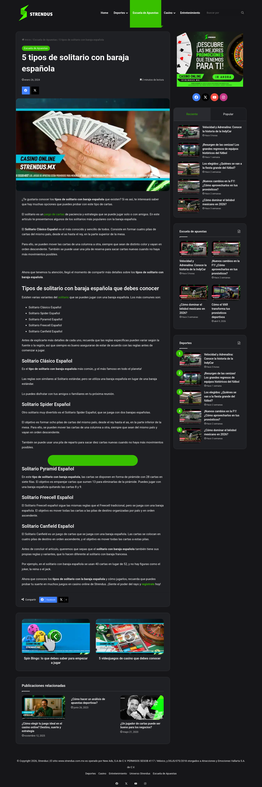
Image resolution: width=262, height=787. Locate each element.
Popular (228, 114)
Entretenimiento (190, 12)
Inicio (26, 39)
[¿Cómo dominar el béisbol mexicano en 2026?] (190, 210)
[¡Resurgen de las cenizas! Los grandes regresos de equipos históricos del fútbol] (190, 153)
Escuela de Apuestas (145, 12)
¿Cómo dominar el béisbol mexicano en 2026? (192, 315)
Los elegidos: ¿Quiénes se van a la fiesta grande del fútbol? (220, 171)
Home (104, 12)
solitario (63, 297)
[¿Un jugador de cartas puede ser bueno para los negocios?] (142, 707)
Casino (168, 12)
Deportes (119, 12)
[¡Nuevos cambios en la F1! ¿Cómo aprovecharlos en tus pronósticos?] (190, 191)
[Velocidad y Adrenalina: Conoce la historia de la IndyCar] (190, 134)
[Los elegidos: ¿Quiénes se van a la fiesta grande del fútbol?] (190, 172)
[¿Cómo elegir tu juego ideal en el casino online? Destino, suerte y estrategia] (43, 707)
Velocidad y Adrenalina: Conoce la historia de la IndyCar (218, 133)
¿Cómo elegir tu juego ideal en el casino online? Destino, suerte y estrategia (42, 727)
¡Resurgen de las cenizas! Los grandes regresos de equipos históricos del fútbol (222, 152)
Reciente (192, 114)
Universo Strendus (140, 773)
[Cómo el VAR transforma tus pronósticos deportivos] (226, 299)
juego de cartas (54, 214)
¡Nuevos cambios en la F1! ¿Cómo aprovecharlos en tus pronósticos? (222, 190)
